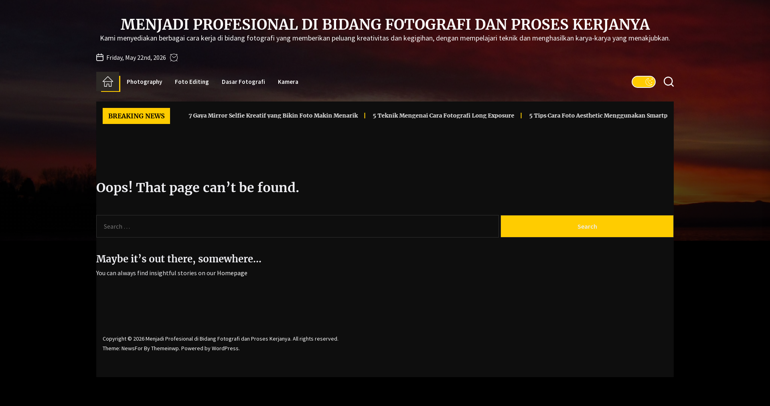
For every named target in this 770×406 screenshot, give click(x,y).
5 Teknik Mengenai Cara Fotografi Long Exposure (431, 115)
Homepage (232, 273)
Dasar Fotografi (243, 81)
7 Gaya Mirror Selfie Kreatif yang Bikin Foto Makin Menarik (260, 115)
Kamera (288, 81)
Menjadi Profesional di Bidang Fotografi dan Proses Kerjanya (385, 24)
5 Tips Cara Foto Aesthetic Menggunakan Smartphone (593, 115)
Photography (144, 81)
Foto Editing (192, 81)
